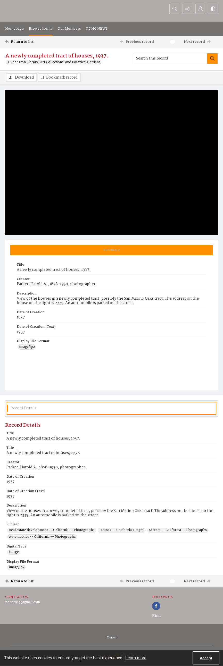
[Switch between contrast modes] (213, 9)
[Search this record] (170, 58)
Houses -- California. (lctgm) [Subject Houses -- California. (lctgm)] (122, 530)
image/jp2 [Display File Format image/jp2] (27, 347)
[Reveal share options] (187, 9)
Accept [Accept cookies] (206, 658)
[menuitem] (111, 638)
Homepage (14, 28)
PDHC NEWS (97, 28)
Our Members (69, 28)
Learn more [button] (135, 658)
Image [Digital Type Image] (14, 552)
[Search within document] (212, 58)
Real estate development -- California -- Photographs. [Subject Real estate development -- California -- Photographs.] (52, 530)
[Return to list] (33, 42)
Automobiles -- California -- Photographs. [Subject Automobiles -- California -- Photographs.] (42, 536)
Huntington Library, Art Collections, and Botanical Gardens (54, 62)
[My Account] (200, 9)
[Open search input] (174, 9)
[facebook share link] (156, 606)
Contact (111, 637)
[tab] (111, 250)
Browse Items (40, 28)
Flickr (156, 616)
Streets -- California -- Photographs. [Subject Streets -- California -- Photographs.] (178, 530)
